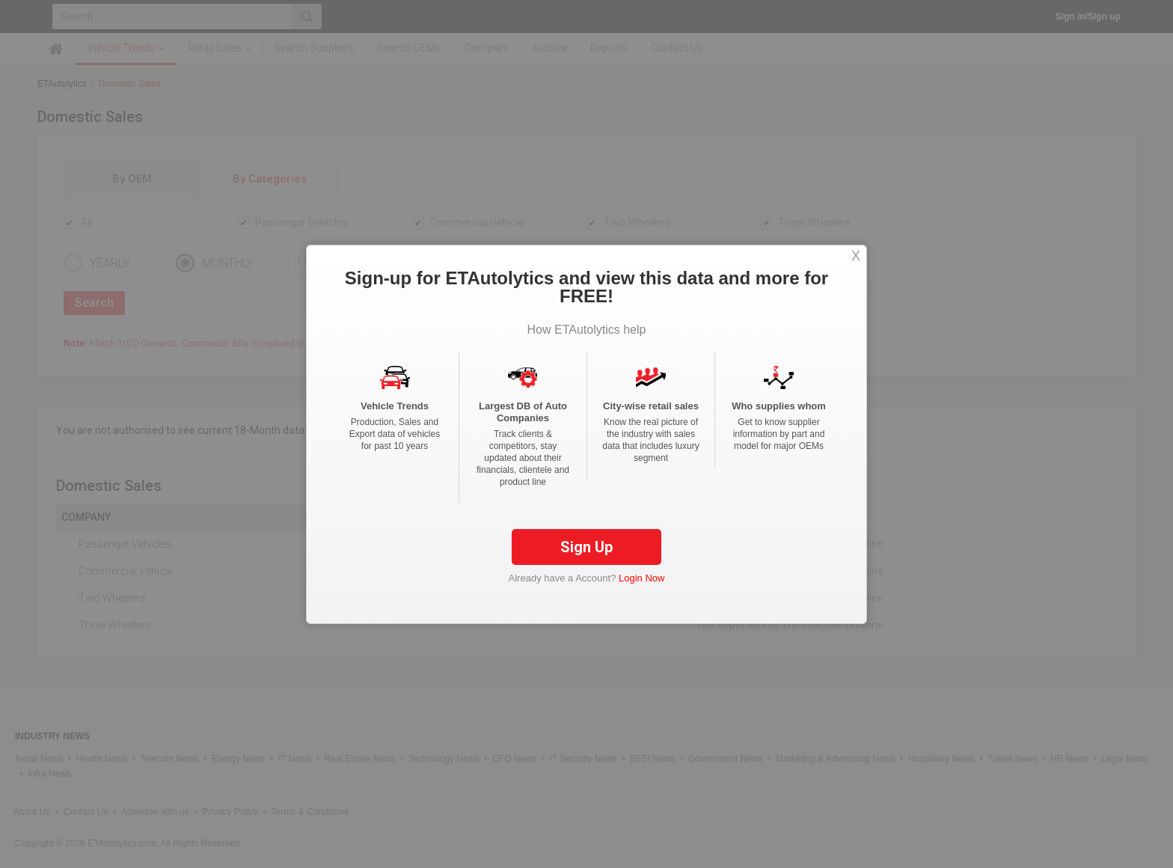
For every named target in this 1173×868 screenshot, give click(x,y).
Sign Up (586, 547)
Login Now (641, 578)
